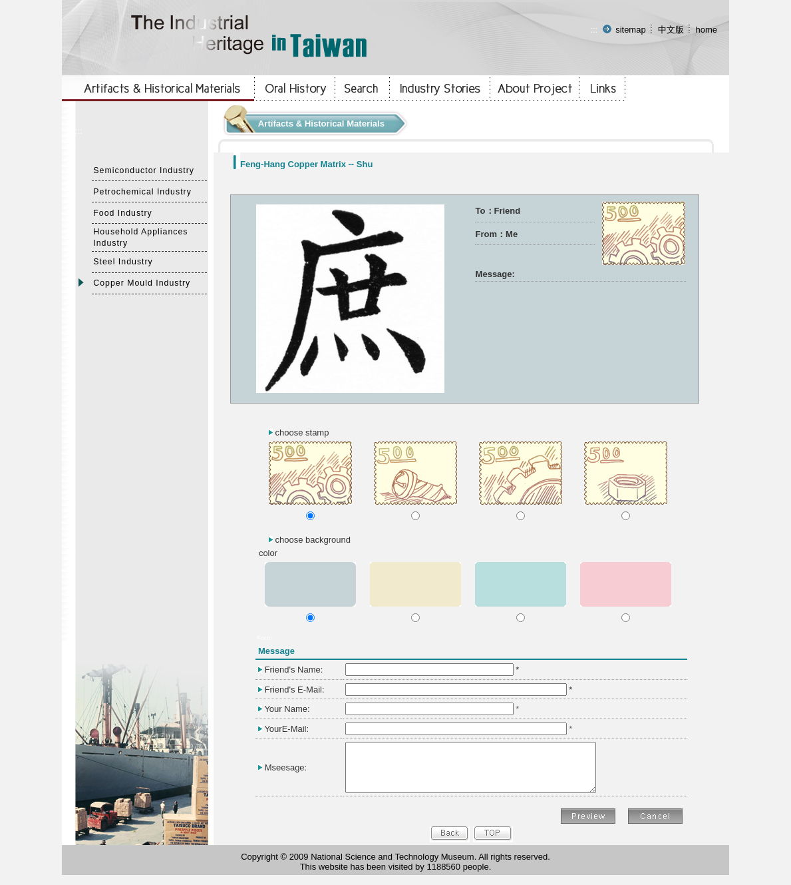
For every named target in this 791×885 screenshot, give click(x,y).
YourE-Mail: (286, 729)
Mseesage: (286, 772)
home (706, 30)
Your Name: (286, 709)
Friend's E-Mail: (295, 690)
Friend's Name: (294, 670)
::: (593, 30)
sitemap (630, 30)
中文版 (671, 30)
